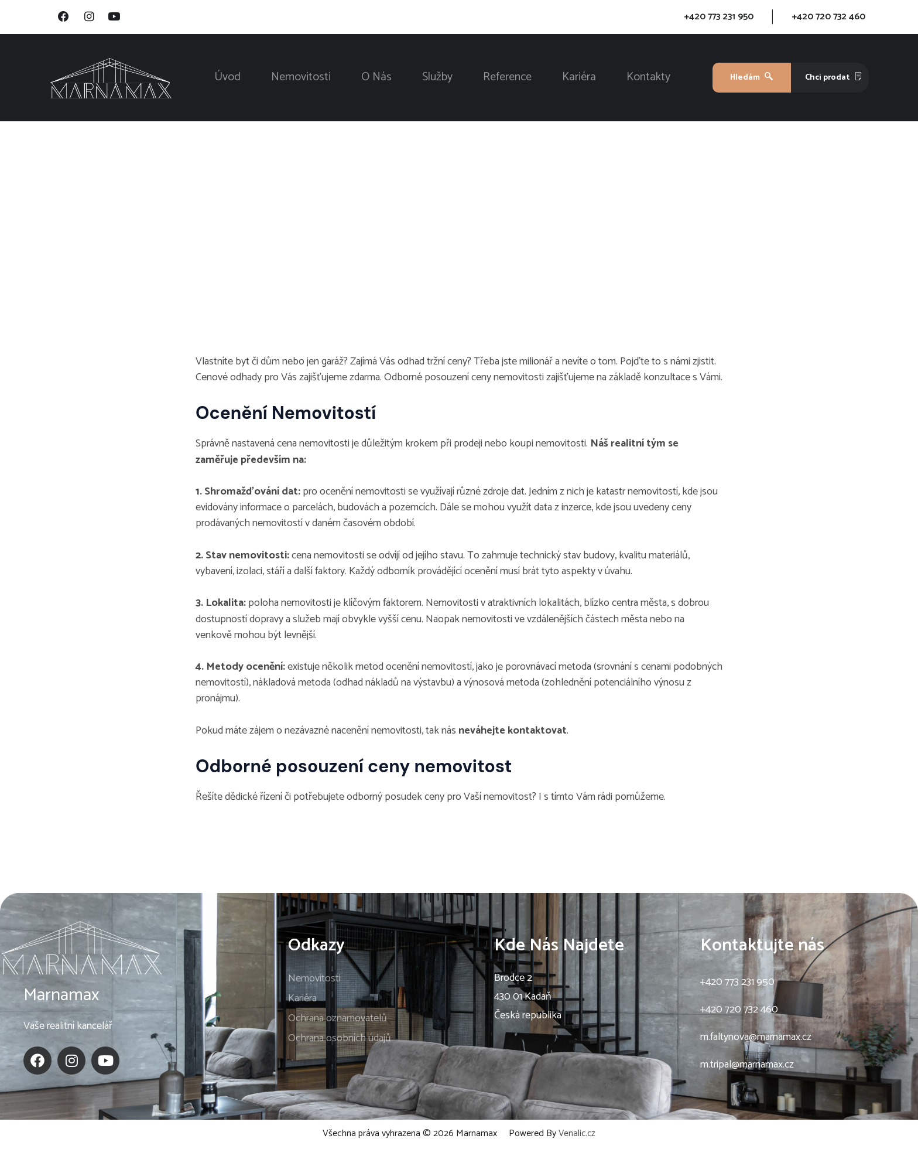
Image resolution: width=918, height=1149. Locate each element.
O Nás (376, 78)
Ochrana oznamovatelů (337, 1020)
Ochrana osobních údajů (339, 1040)
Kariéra (579, 78)
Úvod (227, 78)
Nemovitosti (301, 78)
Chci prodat (833, 79)
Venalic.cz (577, 1135)
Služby (437, 78)
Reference (507, 78)
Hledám (751, 79)
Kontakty (648, 78)
